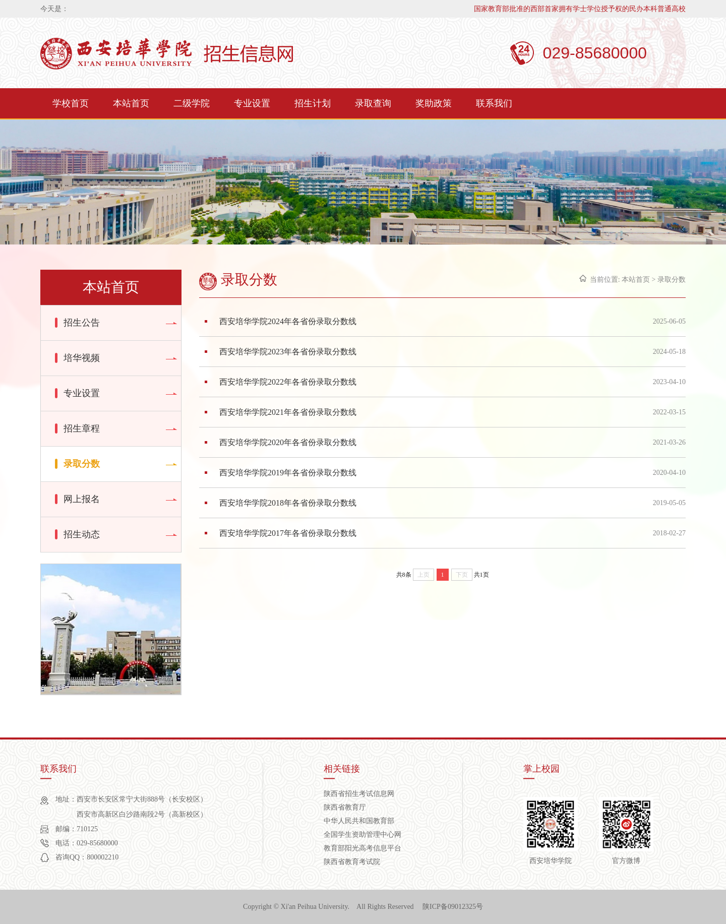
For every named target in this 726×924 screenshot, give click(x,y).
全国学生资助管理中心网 (362, 834)
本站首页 (131, 103)
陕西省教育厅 (345, 807)
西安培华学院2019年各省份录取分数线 (287, 472)
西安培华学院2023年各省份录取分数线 (287, 351)
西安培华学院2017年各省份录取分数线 (287, 533)
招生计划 (312, 103)
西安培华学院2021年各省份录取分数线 (287, 412)
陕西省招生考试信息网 (359, 793)
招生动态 (82, 534)
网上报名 (82, 499)
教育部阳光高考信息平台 (362, 848)
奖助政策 (433, 103)
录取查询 (373, 103)
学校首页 (70, 103)
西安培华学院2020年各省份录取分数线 (287, 442)
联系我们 (494, 103)
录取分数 (82, 464)
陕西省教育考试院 (352, 862)
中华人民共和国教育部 (359, 821)
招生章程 (82, 428)
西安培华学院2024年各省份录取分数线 (287, 321)
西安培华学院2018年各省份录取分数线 (287, 503)
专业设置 (252, 103)
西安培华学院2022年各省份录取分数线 (287, 382)
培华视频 (82, 358)
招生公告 (82, 323)
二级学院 (191, 103)
